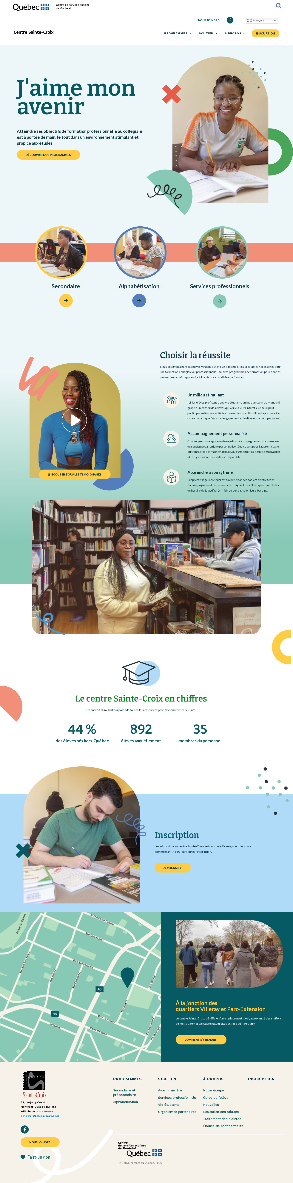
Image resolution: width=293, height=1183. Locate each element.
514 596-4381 (45, 1111)
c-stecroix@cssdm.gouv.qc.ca (40, 1115)
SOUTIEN (208, 33)
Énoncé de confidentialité (223, 1126)
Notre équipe (213, 1090)
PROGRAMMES (177, 33)
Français (255, 20)
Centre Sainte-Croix (34, 32)
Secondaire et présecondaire (124, 1092)
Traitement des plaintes (222, 1119)
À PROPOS (235, 33)
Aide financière (170, 1090)
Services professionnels (177, 1097)
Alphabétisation (125, 1102)
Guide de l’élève (216, 1097)
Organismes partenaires (177, 1112)
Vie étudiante (168, 1105)
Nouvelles (211, 1105)
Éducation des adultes (221, 1112)
